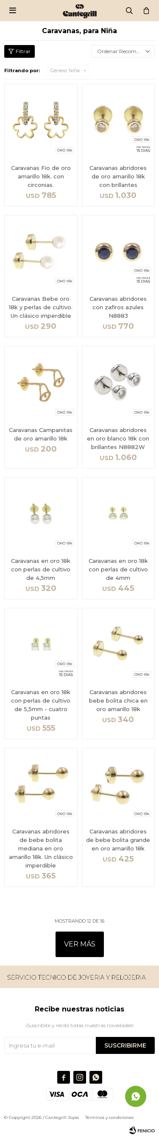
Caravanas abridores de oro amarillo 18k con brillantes (118, 176)
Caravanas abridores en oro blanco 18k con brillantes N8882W (118, 438)
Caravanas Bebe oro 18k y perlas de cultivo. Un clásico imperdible (41, 307)
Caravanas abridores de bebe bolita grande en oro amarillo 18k (118, 840)
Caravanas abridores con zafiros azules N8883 (118, 307)
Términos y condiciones (109, 1117)
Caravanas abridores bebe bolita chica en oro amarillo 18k (118, 700)
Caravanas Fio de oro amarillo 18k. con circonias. (41, 176)
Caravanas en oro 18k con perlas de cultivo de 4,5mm (40, 569)
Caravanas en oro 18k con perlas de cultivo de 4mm (118, 569)
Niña (65, 70)
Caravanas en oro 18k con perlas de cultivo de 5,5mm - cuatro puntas (40, 705)
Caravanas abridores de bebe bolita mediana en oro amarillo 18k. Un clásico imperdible (41, 848)
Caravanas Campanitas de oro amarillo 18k (41, 434)
